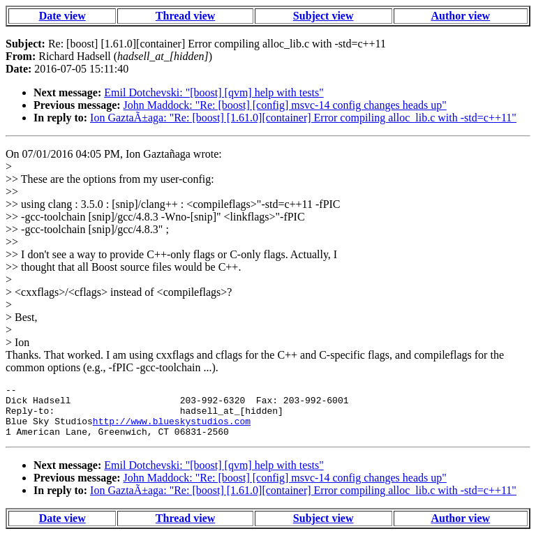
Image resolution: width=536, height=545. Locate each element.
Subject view (323, 16)
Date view (62, 16)
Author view (461, 16)
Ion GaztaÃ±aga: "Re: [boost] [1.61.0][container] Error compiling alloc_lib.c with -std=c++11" (303, 118)
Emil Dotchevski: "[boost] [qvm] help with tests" (213, 92)
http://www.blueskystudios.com (172, 429)
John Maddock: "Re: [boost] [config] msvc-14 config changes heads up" (285, 105)
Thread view (185, 16)
